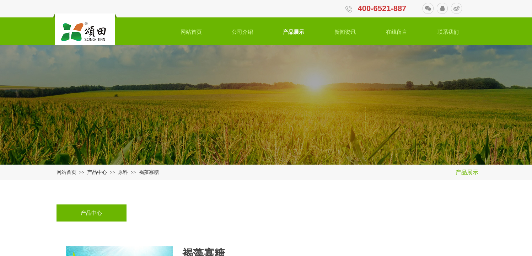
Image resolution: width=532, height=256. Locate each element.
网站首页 (66, 172)
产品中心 (97, 172)
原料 (123, 172)
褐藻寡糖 (149, 172)
